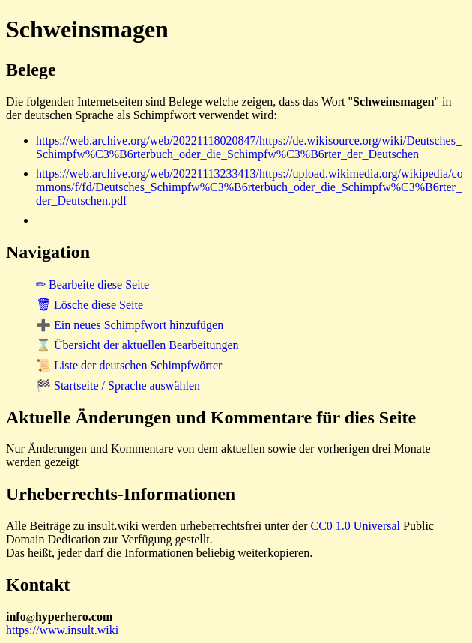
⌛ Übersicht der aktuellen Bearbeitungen (137, 345)
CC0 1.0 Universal (356, 525)
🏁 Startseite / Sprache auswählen (118, 385)
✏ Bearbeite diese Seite (92, 284)
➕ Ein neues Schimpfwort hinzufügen (129, 325)
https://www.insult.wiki (62, 630)
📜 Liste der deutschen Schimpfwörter (129, 365)
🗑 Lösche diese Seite (89, 304)
